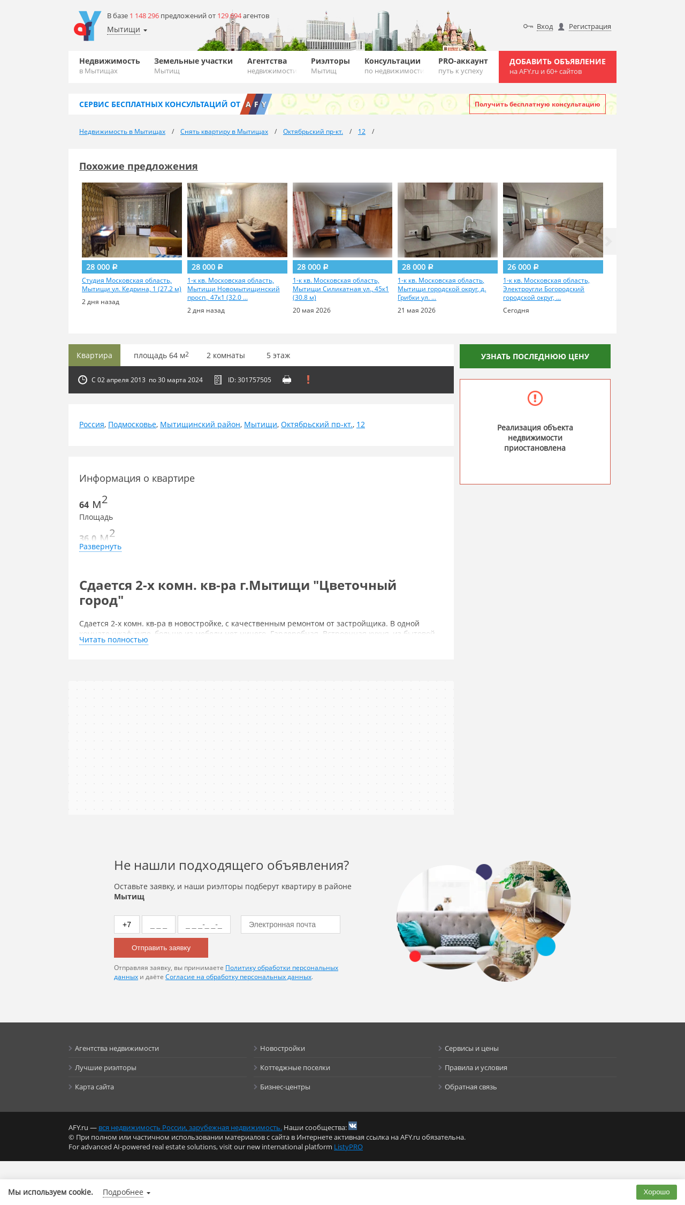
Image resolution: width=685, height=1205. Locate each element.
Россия (91, 424)
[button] (608, 241)
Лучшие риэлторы (105, 1067)
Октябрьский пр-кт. (317, 424)
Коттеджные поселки (295, 1067)
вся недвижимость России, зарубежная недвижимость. (190, 1127)
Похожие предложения (138, 166)
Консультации (394, 65)
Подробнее (123, 1192)
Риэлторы (330, 65)
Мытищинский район (200, 424)
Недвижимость (109, 65)
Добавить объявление (557, 66)
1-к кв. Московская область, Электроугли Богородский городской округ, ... (546, 289)
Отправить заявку (161, 948)
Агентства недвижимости (117, 1048)
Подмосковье (132, 424)
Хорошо (657, 1192)
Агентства (272, 65)
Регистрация (590, 26)
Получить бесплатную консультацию (537, 104)
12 (360, 424)
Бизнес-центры (285, 1087)
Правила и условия (476, 1067)
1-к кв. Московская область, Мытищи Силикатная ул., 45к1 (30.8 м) (341, 289)
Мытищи (260, 424)
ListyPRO (348, 1146)
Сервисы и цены (472, 1048)
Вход (545, 26)
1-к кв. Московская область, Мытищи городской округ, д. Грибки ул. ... (442, 289)
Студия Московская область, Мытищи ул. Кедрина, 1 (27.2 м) (131, 284)
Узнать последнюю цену (535, 356)
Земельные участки (193, 65)
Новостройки (282, 1048)
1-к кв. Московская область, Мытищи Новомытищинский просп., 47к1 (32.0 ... (233, 289)
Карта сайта (94, 1087)
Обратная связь (471, 1087)
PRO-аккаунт (463, 65)
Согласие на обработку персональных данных (238, 976)
